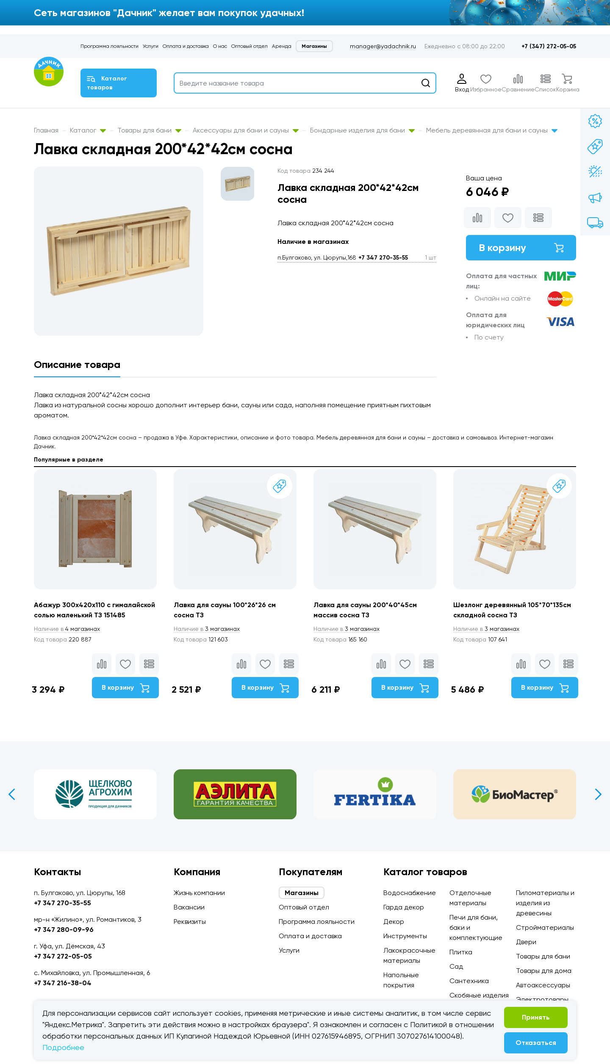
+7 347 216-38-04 (63, 983)
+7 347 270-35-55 (383, 257)
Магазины (314, 46)
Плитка (460, 952)
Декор (393, 922)
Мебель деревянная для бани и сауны (491, 130)
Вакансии (189, 907)
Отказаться (536, 1043)
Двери (526, 942)
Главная (46, 130)
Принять (536, 1017)
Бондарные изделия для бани (362, 130)
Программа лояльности (109, 46)
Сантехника (469, 981)
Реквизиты (190, 922)
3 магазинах (207, 628)
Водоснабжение (409, 893)
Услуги (150, 46)
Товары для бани (149, 130)
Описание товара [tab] (77, 364)
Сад (456, 966)
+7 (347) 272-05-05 (548, 46)
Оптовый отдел (249, 46)
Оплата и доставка (186, 46)
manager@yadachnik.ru (383, 46)
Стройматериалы (545, 927)
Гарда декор (403, 907)
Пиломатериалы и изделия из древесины (545, 903)
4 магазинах (67, 628)
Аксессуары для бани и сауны (246, 130)
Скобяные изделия (479, 995)
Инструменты (405, 936)
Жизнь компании (199, 893)
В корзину (521, 247)
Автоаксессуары (543, 985)
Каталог (88, 130)
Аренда (281, 46)
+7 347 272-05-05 (63, 956)
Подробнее (63, 1047)
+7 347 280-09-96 (64, 930)
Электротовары (542, 999)
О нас (220, 46)
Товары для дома (543, 971)
